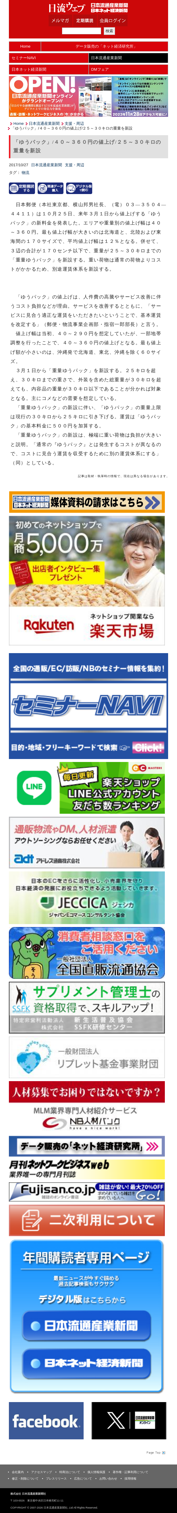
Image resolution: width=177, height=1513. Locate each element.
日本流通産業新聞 (106, 58)
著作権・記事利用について (130, 1472)
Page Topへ (155, 1452)
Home (25, 46)
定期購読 (92, 20)
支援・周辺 (74, 123)
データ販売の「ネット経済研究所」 (106, 46)
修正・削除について (25, 1478)
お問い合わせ (108, 1478)
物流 (25, 172)
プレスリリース (56, 1478)
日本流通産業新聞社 (89, 7)
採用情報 (130, 1478)
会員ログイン (117, 20)
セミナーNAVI (24, 58)
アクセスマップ (41, 1472)
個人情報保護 (96, 1472)
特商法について (69, 1472)
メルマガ (68, 20)
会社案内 (18, 1472)
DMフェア (100, 69)
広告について (83, 1478)
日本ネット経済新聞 (29, 69)
